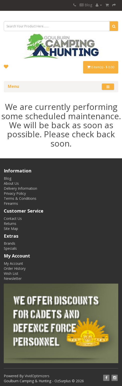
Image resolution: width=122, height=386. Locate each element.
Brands (9, 243)
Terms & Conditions (20, 198)
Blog (86, 5)
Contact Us (13, 218)
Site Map (11, 228)
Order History (15, 268)
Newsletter (13, 278)
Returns (10, 223)
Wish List (11, 273)
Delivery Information (20, 188)
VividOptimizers (37, 375)
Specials (10, 248)
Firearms (11, 203)
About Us (11, 183)
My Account (13, 263)
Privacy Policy (15, 193)
